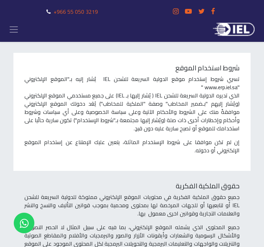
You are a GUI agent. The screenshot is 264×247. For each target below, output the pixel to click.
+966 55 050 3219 (76, 12)
